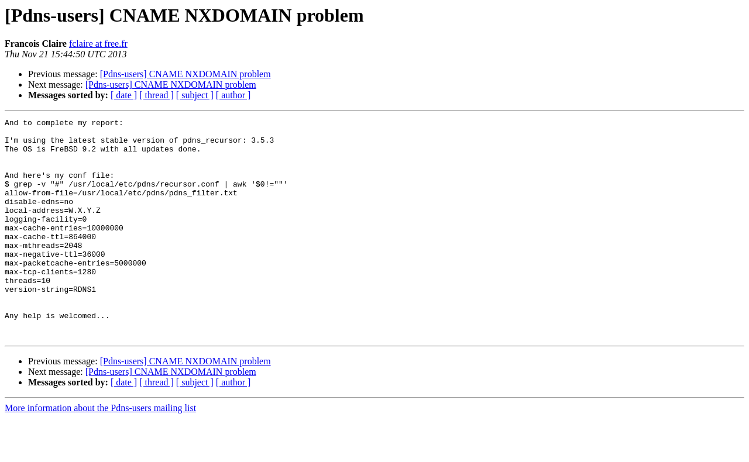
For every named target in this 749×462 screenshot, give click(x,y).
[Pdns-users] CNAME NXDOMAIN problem (185, 74)
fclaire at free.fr (98, 44)
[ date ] (124, 95)
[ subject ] (195, 95)
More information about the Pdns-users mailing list (100, 452)
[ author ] (233, 95)
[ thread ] (156, 95)
